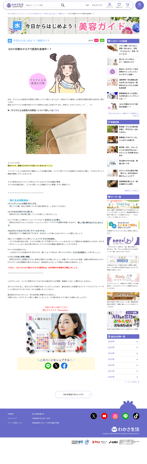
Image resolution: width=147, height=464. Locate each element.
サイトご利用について (15, 423)
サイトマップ (12, 418)
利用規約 (11, 414)
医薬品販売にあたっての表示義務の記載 (45, 423)
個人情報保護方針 (38, 414)
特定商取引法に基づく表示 (41, 418)
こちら (56, 110)
